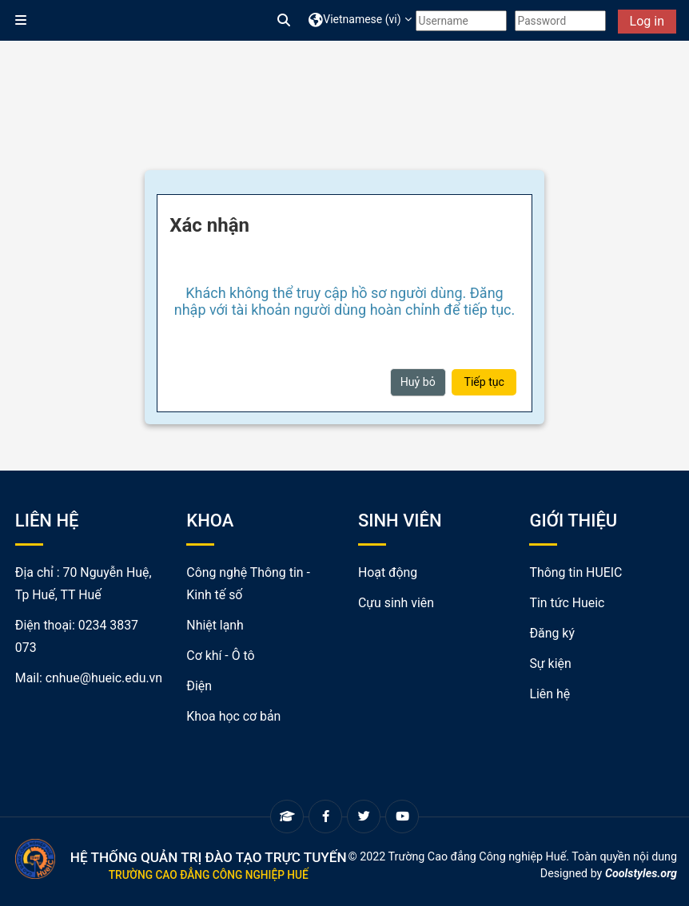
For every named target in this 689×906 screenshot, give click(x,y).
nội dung (655, 856)
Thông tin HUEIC (575, 572)
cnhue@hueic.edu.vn (104, 677)
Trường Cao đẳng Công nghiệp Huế (209, 874)
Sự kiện (550, 663)
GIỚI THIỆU (573, 520)
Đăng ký (551, 633)
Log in (647, 21)
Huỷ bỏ (418, 382)
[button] (284, 20)
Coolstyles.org (641, 873)
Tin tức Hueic (566, 602)
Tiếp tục (484, 382)
